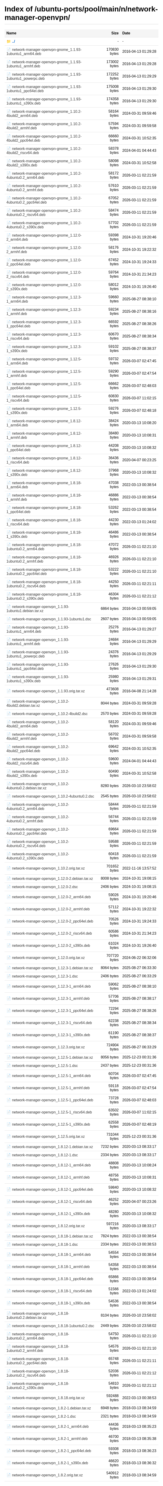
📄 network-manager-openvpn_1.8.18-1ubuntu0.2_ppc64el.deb (37, 1361)
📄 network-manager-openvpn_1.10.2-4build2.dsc (47, 714)
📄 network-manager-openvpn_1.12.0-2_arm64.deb (48, 897)
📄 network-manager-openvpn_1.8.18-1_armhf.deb (48, 1267)
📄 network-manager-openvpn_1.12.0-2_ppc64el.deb (49, 921)
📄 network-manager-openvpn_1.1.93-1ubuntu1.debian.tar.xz (37, 609)
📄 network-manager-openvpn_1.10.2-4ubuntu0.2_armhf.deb (37, 819)
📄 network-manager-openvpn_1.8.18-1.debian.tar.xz (49, 1236)
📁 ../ (10, 41)
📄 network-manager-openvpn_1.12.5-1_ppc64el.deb (49, 1100)
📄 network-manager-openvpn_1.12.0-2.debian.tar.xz (49, 879)
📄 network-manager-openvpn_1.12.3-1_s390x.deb (48, 1035)
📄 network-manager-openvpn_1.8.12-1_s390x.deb (48, 1214)
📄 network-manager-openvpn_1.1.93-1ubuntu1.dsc (48, 619)
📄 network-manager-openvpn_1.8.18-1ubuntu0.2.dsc (50, 1326)
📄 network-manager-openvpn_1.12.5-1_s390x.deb (48, 1124)
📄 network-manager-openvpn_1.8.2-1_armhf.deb (47, 1439)
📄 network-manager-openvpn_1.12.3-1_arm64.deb (48, 986)
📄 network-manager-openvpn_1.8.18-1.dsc (42, 1244)
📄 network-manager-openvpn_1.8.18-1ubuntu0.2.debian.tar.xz (37, 1316)
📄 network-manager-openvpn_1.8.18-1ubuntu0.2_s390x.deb (37, 1386)
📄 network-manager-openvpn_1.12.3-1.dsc (42, 976)
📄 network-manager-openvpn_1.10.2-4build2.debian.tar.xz (37, 703)
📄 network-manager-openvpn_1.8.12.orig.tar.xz (45, 1226)
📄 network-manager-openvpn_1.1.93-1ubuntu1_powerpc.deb (37, 654)
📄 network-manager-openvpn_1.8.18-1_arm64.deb (48, 1255)
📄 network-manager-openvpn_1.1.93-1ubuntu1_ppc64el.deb (37, 667)
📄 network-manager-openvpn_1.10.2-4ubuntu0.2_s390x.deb (37, 856)
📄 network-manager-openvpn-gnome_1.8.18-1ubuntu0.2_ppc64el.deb (44, 572)
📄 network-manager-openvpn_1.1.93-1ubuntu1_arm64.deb (37, 629)
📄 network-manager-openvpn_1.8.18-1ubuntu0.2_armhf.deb (37, 1349)
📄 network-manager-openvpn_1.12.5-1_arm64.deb (48, 1076)
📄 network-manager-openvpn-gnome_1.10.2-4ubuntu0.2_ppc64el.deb (44, 200)
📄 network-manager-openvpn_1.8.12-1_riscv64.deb (49, 1202)
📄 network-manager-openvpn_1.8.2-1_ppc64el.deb (48, 1451)
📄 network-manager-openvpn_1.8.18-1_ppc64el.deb (49, 1279)
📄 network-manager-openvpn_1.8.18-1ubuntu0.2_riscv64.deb (37, 1373)
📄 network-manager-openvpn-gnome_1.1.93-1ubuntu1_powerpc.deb (44, 76)
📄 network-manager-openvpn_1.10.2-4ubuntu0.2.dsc (50, 796)
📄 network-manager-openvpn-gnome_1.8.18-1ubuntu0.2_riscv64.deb (44, 584)
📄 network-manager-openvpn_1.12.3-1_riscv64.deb (49, 1023)
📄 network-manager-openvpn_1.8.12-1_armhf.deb (48, 1177)
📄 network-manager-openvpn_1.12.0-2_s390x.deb (48, 945)
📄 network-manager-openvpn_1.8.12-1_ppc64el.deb (49, 1189)
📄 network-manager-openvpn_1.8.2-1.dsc (41, 1416)
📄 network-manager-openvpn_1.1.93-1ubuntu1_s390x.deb (37, 679)
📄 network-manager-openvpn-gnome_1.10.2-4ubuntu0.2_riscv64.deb (44, 213)
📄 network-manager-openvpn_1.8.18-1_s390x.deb (48, 1303)
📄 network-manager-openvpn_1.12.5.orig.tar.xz (45, 1136)
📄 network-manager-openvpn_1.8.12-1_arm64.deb (48, 1165)
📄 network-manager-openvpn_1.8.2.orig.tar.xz (44, 1475)
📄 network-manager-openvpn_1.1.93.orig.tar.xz (45, 691)
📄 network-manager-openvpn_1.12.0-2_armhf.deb (48, 909)
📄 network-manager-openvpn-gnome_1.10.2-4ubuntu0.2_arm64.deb (44, 175)
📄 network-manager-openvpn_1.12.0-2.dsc (42, 887)
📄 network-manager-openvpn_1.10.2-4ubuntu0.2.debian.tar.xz (37, 786)
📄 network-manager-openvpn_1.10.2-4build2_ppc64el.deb (37, 749)
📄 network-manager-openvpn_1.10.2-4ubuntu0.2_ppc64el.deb (37, 831)
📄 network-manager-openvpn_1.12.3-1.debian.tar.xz (49, 968)
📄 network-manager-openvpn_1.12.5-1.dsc (42, 1066)
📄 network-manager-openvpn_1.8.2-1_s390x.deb (47, 1463)
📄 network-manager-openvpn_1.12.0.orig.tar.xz (45, 958)
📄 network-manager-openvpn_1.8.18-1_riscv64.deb (49, 1291)
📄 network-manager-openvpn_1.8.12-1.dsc (42, 1155)
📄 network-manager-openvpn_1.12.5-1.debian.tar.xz (49, 1057)
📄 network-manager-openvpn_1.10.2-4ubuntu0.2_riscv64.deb (37, 844)
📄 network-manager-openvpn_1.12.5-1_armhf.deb (48, 1088)
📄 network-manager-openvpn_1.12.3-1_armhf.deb (48, 998)
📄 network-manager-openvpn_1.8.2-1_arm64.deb (47, 1426)
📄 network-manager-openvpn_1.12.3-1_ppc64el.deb (49, 1011)
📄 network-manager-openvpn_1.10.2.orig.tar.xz (45, 868)
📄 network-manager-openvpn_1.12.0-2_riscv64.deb (49, 933)
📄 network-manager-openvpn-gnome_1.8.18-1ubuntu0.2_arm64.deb (44, 547)
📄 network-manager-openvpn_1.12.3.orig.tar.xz (45, 1047)
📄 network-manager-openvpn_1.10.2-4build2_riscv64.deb (37, 761)
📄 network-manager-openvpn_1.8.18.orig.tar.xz (45, 1398)
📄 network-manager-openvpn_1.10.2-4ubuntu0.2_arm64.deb (37, 807)
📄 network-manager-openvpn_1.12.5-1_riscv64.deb (49, 1112)
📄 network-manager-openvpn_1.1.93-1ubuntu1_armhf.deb (37, 642)
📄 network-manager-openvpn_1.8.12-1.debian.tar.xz (49, 1147)
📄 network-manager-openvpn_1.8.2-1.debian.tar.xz (48, 1408)
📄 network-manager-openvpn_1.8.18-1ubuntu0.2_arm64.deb (37, 1336)
